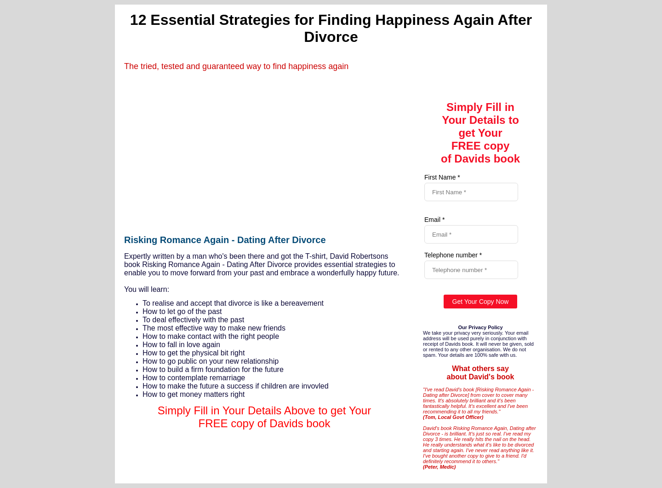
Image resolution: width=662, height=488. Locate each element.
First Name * (442, 177)
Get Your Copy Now (480, 301)
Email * (434, 219)
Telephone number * (453, 255)
